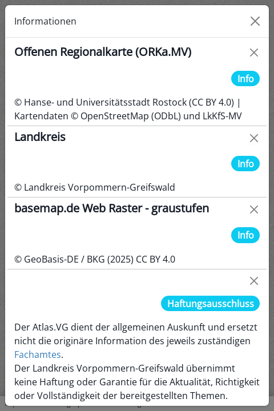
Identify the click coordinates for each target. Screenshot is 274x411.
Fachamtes (37, 354)
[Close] (255, 21)
